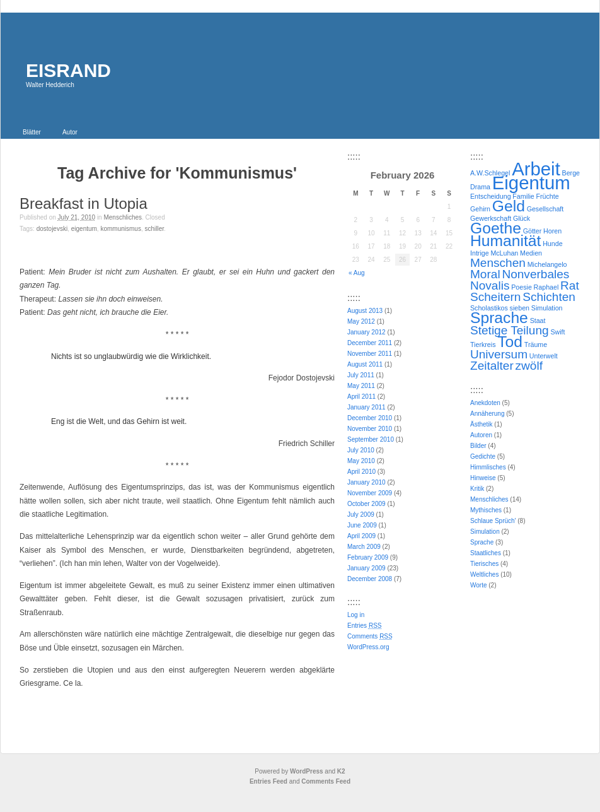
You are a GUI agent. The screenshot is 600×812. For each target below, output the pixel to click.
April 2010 (361, 471)
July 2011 (360, 375)
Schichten (548, 296)
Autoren (481, 435)
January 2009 (366, 568)
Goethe (495, 228)
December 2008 (369, 578)
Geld (508, 206)
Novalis (489, 285)
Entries (364, 625)
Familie (523, 196)
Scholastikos (489, 308)
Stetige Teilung (509, 330)
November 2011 (369, 353)
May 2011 (361, 385)
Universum (499, 354)
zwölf (529, 365)
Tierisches (484, 563)
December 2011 (369, 342)
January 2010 (366, 482)
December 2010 (369, 418)
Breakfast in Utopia (83, 203)
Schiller (154, 228)
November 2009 (369, 493)
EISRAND (68, 70)
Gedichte (482, 456)
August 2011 (365, 364)
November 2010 (369, 428)
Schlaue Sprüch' (493, 520)
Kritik (477, 488)
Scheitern (495, 296)
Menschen (498, 262)
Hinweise (483, 477)
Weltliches (484, 574)
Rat (569, 285)
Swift (557, 332)
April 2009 (361, 536)
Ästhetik (481, 424)
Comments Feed (325, 781)
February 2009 (367, 557)
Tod (509, 341)
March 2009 (364, 546)
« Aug (357, 272)
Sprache (499, 317)
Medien (531, 253)
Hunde (552, 243)
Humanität (505, 240)
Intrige (479, 253)
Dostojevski (52, 228)
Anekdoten (485, 402)
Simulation (547, 308)
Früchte (547, 196)
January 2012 (366, 332)
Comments (370, 636)
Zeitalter (492, 365)
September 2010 (370, 439)
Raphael (546, 287)
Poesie (521, 287)
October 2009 (366, 503)
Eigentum (84, 228)
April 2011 (361, 396)
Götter (532, 231)
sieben (519, 308)
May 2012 (361, 321)
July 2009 (360, 514)
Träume (535, 344)
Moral (485, 274)
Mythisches (486, 510)
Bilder (478, 445)
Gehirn (480, 209)
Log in (355, 614)
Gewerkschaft (490, 218)
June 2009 (362, 525)
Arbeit (536, 168)
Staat (538, 320)
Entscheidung (490, 196)
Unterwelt (543, 356)
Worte (478, 585)
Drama (480, 187)
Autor (70, 132)
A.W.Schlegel (490, 173)
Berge (571, 173)
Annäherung (487, 413)
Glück (521, 218)
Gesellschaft (545, 209)
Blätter (32, 132)
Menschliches (122, 217)
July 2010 (360, 450)
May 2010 (361, 460)
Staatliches (485, 553)
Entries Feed (268, 781)
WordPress (306, 771)
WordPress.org (368, 647)
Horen (552, 231)
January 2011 (366, 407)
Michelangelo (547, 264)
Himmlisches (488, 467)
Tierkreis (482, 344)
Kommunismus (120, 228)
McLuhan (504, 253)
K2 (341, 771)
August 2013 (365, 310)
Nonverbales (535, 274)
